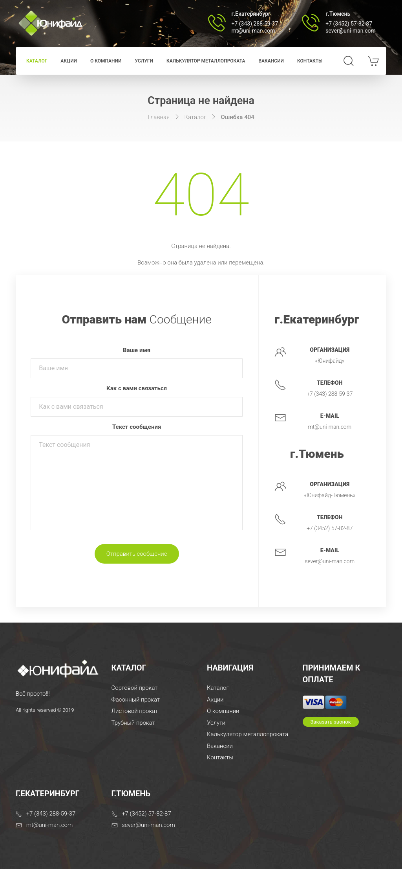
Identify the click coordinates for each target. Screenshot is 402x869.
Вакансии (271, 61)
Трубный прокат (133, 722)
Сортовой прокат (134, 687)
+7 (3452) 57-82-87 (348, 23)
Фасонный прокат (135, 699)
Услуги (144, 61)
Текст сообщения (136, 426)
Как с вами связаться (136, 388)
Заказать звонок (331, 722)
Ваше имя (136, 350)
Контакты (310, 61)
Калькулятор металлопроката (205, 61)
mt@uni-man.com (253, 31)
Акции (68, 61)
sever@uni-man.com (350, 31)
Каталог (36, 61)
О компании (105, 61)
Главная (159, 117)
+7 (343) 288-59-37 (255, 23)
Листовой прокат (134, 711)
